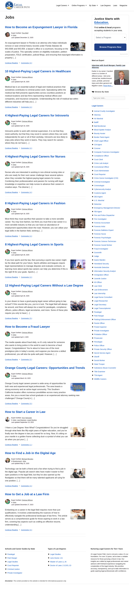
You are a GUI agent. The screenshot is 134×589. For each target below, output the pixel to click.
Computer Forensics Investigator (106, 152)
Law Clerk (98, 286)
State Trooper (99, 364)
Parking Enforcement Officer (105, 319)
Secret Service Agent (102, 353)
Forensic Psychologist (102, 238)
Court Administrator (101, 171)
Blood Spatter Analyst (102, 130)
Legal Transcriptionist (102, 308)
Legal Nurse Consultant (103, 297)
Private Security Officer (103, 349)
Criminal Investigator (102, 182)
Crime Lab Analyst (101, 163)
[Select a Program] (110, 37)
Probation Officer (100, 334)
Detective (97, 204)
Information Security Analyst (105, 271)
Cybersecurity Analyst (102, 189)
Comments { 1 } (26, 445)
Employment (17, 461)
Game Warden (99, 260)
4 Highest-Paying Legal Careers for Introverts (37, 115)
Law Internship (99, 293)
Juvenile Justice (100, 279)
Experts (99, 587)
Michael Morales (27, 459)
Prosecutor (98, 338)
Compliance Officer (101, 156)
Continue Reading (11, 63)
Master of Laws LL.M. (58, 562)
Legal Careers (62, 5)
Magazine (123, 5)
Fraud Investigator (101, 249)
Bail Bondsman (100, 126)
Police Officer (99, 346)
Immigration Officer (101, 275)
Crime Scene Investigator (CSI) (106, 178)
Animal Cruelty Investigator (104, 111)
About (92, 587)
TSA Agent (98, 375)
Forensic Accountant (102, 223)
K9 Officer (98, 282)
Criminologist (99, 186)
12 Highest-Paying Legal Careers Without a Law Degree (44, 285)
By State (93, 5)
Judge (96, 256)
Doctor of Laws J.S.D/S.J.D (60, 565)
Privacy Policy (124, 587)
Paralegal (98, 312)
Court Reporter (100, 174)
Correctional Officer (101, 167)
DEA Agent (98, 197)
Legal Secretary (100, 305)
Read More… (108, 86)
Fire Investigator (100, 219)
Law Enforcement (101, 290)
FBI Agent (98, 212)
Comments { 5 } (26, 318)
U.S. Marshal (99, 200)
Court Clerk (98, 159)
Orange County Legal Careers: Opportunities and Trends (45, 367)
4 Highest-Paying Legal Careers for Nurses (35, 156)
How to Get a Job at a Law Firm (27, 494)
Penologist (98, 342)
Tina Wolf (25, 33)
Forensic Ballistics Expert (104, 230)
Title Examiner (99, 372)
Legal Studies (32, 420)
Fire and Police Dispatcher (104, 215)
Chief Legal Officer (101, 141)
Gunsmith (98, 253)
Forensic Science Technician (105, 241)
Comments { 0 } (26, 63)
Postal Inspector (100, 327)
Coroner (97, 148)
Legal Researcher (101, 301)
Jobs (14, 35)
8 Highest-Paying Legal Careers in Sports (34, 244)
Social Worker (99, 360)
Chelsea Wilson (27, 77)
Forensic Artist (99, 226)
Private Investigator (101, 331)
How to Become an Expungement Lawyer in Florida (41, 27)
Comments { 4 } (26, 192)
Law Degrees (105, 5)
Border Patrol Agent (101, 137)
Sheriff (96, 357)
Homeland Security (101, 264)
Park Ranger (99, 316)
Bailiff (96, 122)
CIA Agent (98, 145)
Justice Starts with (107, 20)
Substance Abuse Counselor (105, 368)
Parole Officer (99, 323)
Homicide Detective (101, 267)
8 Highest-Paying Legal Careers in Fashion (35, 203)
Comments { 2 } (26, 107)
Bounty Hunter (99, 133)
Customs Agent (100, 193)
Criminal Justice (13, 569)
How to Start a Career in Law (25, 412)
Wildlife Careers (100, 379)
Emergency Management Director (107, 208)
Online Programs (79, 5)
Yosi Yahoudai (27, 418)
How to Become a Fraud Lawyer (27, 326)
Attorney (97, 115)
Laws (115, 5)
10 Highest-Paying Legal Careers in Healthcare (38, 71)
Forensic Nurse (100, 234)
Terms (114, 587)
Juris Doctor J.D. (56, 558)
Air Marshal (98, 119)
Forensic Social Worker (103, 245)
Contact (107, 587)
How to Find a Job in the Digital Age (30, 453)
